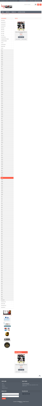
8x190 (2, 172)
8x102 (2, 55)
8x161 (2, 135)
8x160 (2, 133)
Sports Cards (3, 303)
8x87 (2, 279)
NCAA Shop (3, 20)
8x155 (2, 124)
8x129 (2, 94)
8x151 (2, 120)
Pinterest (27, 394)
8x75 (2, 264)
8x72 (2, 259)
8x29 (2, 205)
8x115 (2, 74)
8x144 (2, 111)
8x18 (2, 155)
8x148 (2, 114)
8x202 (2, 190)
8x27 (2, 201)
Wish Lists (31, 0)
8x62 (2, 251)
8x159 (2, 129)
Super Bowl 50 (3, 22)
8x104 (2, 57)
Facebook (23, 394)
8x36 (2, 214)
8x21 (2, 196)
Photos (5, 14)
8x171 (2, 148)
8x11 (2, 66)
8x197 (2, 185)
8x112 (2, 70)
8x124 (2, 85)
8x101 (2, 53)
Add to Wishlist (18, 39)
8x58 (2, 244)
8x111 (2, 68)
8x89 (2, 281)
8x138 (2, 107)
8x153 (2, 122)
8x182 (2, 159)
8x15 (2, 118)
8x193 (2, 177)
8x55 (2, 240)
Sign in (10, 0)
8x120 (2, 81)
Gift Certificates (3, 0)
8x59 (2, 246)
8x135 (2, 103)
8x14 (2, 109)
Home (2, 14)
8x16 (2, 131)
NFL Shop (2, 33)
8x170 (2, 146)
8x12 (2, 79)
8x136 (2, 105)
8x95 (2, 290)
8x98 (2, 296)
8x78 (2, 268)
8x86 (2, 277)
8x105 (2, 59)
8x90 (2, 283)
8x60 (2, 248)
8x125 (2, 87)
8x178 (2, 153)
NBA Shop (2, 29)
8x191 (2, 174)
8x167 (2, 140)
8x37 (2, 216)
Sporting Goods (3, 301)
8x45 (2, 229)
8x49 (2, 233)
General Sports (3, 44)
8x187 (2, 166)
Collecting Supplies (4, 40)
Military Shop (3, 46)
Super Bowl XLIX (3, 305)
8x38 (2, 218)
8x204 (2, 192)
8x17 (2, 144)
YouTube (29, 394)
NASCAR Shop (3, 37)
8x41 (2, 222)
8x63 (2, 253)
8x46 (2, 231)
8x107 (2, 61)
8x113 (2, 72)
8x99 (2, 298)
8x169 (2, 142)
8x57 (2, 242)
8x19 (2, 170)
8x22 (2, 198)
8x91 (2, 285)
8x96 (2, 292)
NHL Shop (2, 35)
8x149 (2, 116)
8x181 (2, 157)
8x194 (2, 179)
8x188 (2, 168)
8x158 (2, 127)
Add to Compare (24, 39)
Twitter (25, 394)
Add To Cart (21, 37)
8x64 (2, 255)
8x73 (2, 261)
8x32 (2, 211)
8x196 (2, 183)
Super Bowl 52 (3, 24)
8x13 (2, 96)
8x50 (2, 235)
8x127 (2, 90)
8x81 (2, 272)
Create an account (14, 0)
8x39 (2, 220)
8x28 (2, 203)
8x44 (2, 227)
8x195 (2, 181)
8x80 (2, 270)
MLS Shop (2, 31)
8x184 (2, 161)
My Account (7, 0)
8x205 (2, 194)
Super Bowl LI (3, 307)
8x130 (2, 98)
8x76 (2, 266)
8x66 (2, 257)
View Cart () (38, 0)
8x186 (2, 164)
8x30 (2, 207)
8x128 (2, 92)
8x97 (2, 294)
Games (2, 42)
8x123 (2, 83)
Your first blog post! (25, 383)
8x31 (2, 209)
